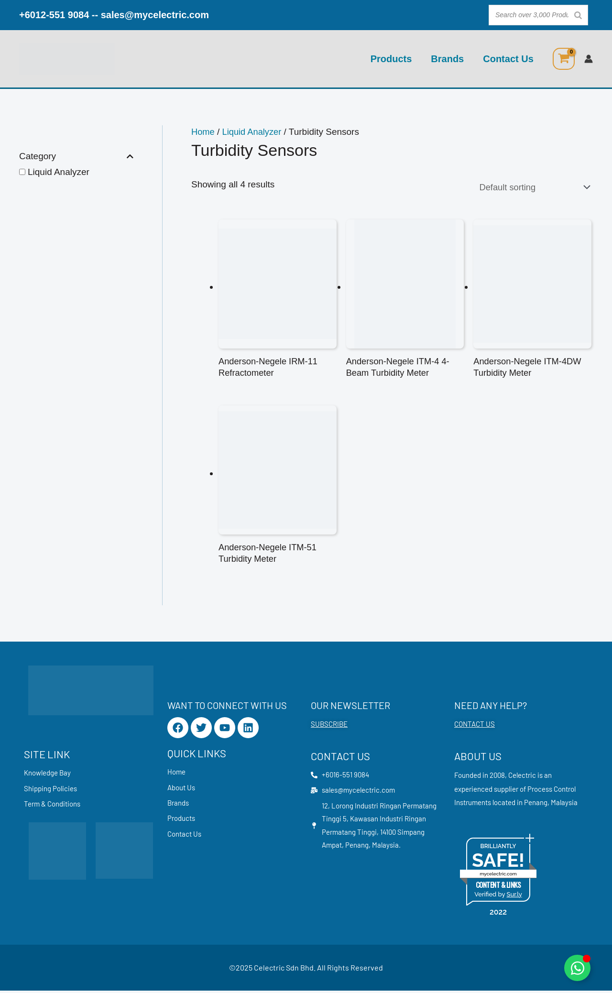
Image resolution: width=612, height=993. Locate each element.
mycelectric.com (498, 876)
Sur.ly (514, 896)
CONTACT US (474, 726)
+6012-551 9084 (54, 15)
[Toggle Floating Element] (577, 968)
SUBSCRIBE (329, 726)
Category (76, 157)
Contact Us (508, 59)
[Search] (578, 15)
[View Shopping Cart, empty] (564, 59)
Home (203, 132)
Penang (535, 804)
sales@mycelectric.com (155, 15)
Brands (447, 59)
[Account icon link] (588, 59)
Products (391, 59)
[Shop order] (529, 187)
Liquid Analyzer (58, 172)
